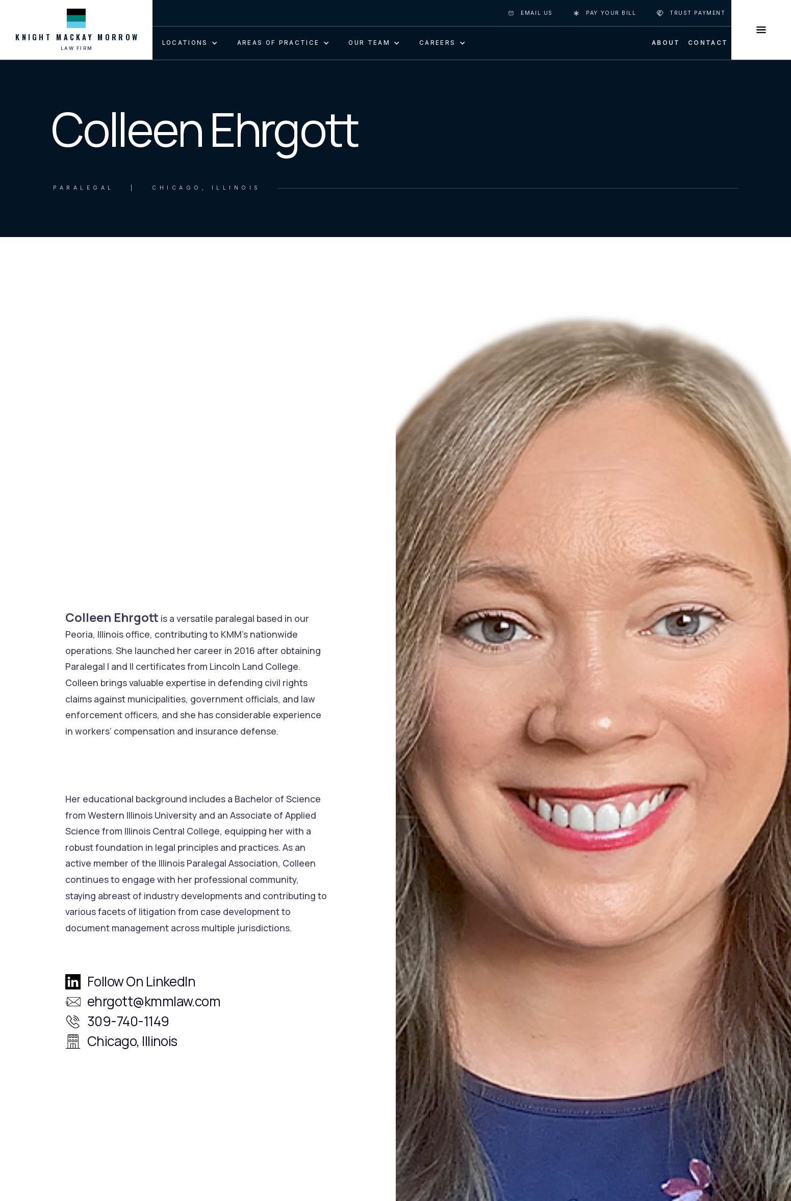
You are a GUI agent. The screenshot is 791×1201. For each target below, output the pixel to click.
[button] (188, 42)
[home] (76, 30)
